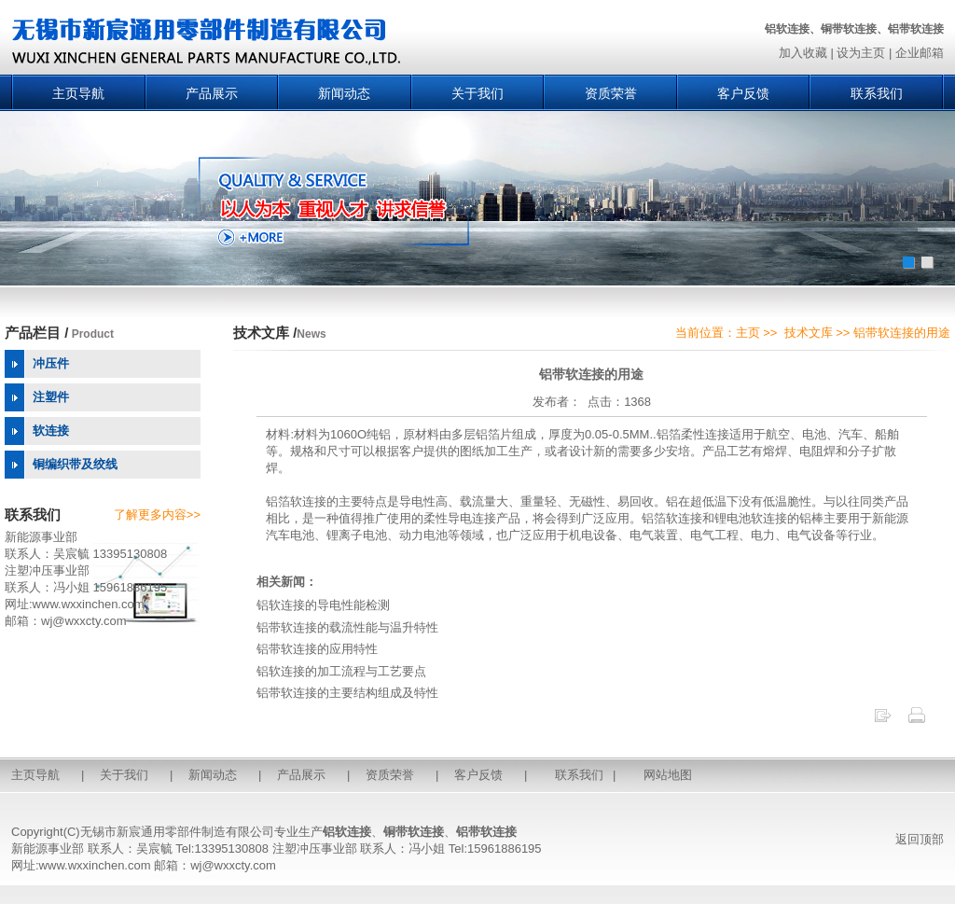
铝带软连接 (486, 832)
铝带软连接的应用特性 (317, 649)
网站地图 (668, 775)
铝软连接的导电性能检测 (323, 605)
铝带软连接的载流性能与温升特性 (347, 627)
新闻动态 (344, 93)
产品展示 (212, 93)
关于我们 (477, 93)
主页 (748, 333)
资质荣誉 (611, 93)
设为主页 (861, 53)
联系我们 (877, 93)
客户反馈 (743, 93)
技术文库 (808, 333)
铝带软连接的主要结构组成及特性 (347, 693)
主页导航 (78, 93)
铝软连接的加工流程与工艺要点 (341, 671)
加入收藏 (803, 53)
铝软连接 (347, 832)
